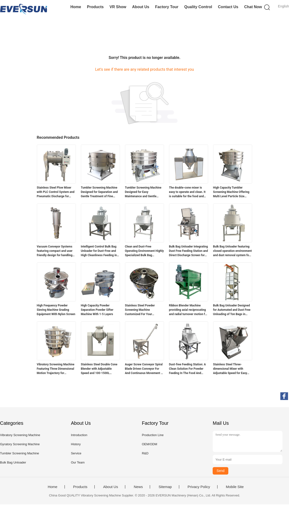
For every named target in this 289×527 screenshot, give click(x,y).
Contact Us (228, 7)
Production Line (153, 435)
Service (76, 453)
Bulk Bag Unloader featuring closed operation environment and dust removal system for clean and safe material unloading (232, 251)
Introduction (79, 435)
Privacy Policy (199, 487)
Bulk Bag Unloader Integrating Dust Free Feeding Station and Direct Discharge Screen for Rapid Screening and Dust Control (188, 251)
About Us (140, 7)
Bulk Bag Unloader (13, 462)
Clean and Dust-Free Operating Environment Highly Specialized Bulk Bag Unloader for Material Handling (144, 251)
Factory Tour (166, 7)
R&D (145, 453)
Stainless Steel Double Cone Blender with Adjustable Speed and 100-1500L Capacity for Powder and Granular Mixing (99, 369)
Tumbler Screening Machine (19, 453)
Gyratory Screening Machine (20, 444)
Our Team (78, 462)
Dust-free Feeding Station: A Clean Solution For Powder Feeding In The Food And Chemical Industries (187, 369)
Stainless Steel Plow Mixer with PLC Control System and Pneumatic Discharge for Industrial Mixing (55, 192)
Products (95, 7)
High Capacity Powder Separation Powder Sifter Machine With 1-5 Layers (97, 310)
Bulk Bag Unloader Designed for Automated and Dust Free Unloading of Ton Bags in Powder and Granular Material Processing (232, 310)
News (138, 487)
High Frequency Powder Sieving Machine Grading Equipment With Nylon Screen (56, 310)
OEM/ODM (149, 444)
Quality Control (198, 7)
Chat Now (253, 7)
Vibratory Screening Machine (20, 435)
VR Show (118, 7)
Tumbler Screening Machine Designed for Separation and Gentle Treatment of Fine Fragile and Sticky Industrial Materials (99, 192)
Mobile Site (235, 487)
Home (75, 7)
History (75, 444)
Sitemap (165, 487)
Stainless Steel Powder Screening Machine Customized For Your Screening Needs (140, 310)
